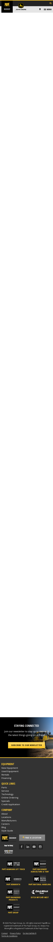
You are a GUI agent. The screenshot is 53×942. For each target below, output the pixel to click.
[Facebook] (21, 846)
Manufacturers (9, 820)
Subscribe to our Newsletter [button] (26, 745)
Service (5, 790)
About (4, 813)
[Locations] (40, 9)
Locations (6, 817)
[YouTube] (34, 846)
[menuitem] (40, 9)
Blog (3, 827)
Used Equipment (10, 771)
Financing (6, 778)
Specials (5, 801)
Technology (7, 794)
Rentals (5, 774)
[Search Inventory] (51, 3)
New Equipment (9, 767)
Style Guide (7, 830)
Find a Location (32, 837)
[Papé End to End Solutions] (8, 852)
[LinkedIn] (27, 846)
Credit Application (10, 804)
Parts (4, 787)
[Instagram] (40, 846)
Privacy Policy (15, 933)
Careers (5, 823)
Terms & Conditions (9, 936)
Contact (4, 933)
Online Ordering (9, 797)
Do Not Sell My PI (29, 933)
